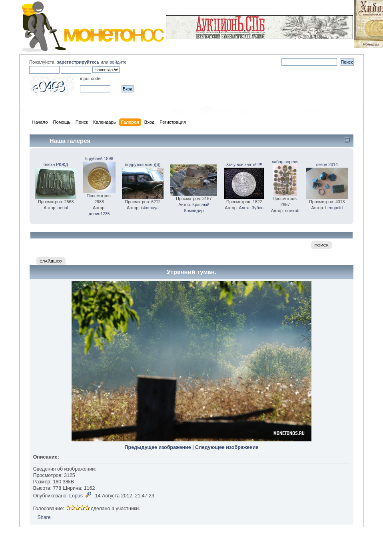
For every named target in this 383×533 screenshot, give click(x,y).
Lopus (76, 496)
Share (43, 517)
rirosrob (292, 210)
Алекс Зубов (251, 207)
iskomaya (150, 207)
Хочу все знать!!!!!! (244, 164)
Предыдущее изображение (158, 447)
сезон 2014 (327, 164)
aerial (63, 207)
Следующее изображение (226, 447)
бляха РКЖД (56, 164)
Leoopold (334, 207)
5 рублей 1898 (99, 158)
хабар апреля (285, 161)
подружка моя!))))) (143, 164)
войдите (118, 62)
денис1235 (99, 213)
